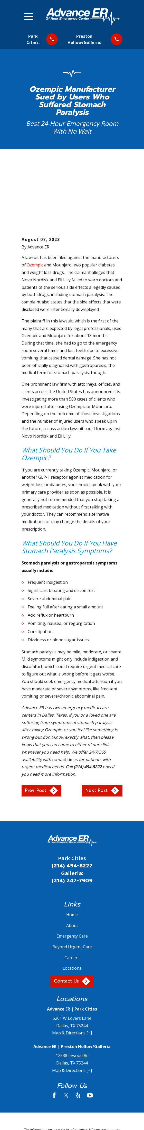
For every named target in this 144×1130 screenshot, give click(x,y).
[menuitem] (47, 1104)
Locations (72, 908)
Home (72, 855)
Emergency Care (72, 876)
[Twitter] (66, 1035)
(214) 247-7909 (72, 821)
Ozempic (35, 205)
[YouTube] (90, 1035)
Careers (72, 898)
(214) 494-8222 (72, 806)
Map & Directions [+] (72, 973)
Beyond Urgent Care (72, 887)
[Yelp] (78, 1035)
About (72, 865)
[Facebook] (54, 1035)
